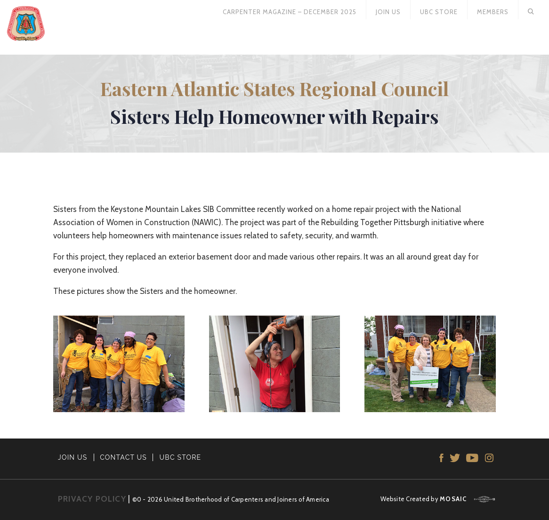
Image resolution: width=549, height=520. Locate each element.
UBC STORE (181, 457)
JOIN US (73, 457)
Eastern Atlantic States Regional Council (274, 88)
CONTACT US (123, 457)
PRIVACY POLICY (92, 499)
